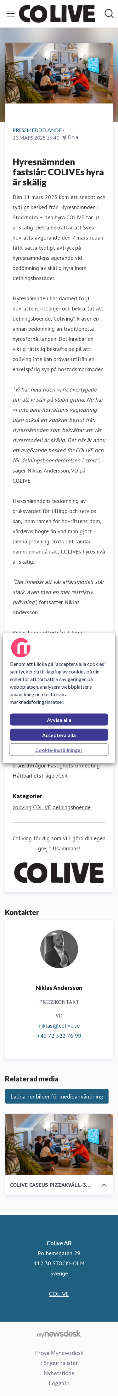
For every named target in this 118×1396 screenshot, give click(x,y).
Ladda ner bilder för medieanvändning (56, 1096)
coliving (22, 807)
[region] (59, 698)
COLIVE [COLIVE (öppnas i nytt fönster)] (59, 1293)
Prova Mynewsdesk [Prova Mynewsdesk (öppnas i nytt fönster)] (59, 1352)
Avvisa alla (59, 720)
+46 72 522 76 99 (59, 1035)
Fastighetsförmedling (74, 765)
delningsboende (72, 807)
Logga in (59, 1383)
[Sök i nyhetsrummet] (109, 14)
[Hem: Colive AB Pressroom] (57, 14)
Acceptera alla (59, 735)
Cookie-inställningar (59, 750)
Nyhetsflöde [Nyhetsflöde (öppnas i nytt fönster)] (59, 1372)
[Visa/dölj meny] (11, 13)
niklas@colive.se (59, 1025)
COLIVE (42, 807)
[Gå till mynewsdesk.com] (59, 1334)
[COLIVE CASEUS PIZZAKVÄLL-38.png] (59, 1144)
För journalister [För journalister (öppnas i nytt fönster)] (59, 1362)
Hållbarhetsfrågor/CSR (40, 775)
